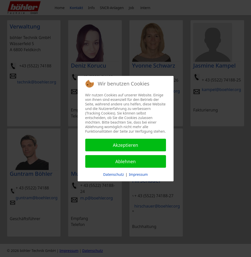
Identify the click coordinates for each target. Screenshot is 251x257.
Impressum (138, 174)
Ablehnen (125, 161)
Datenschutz (113, 174)
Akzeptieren (125, 145)
